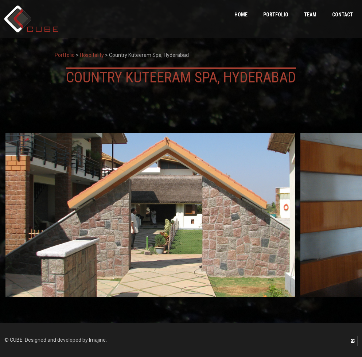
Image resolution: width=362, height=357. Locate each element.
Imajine (97, 340)
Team (310, 15)
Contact (342, 15)
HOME (241, 15)
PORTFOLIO (275, 15)
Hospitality (92, 55)
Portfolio (65, 55)
